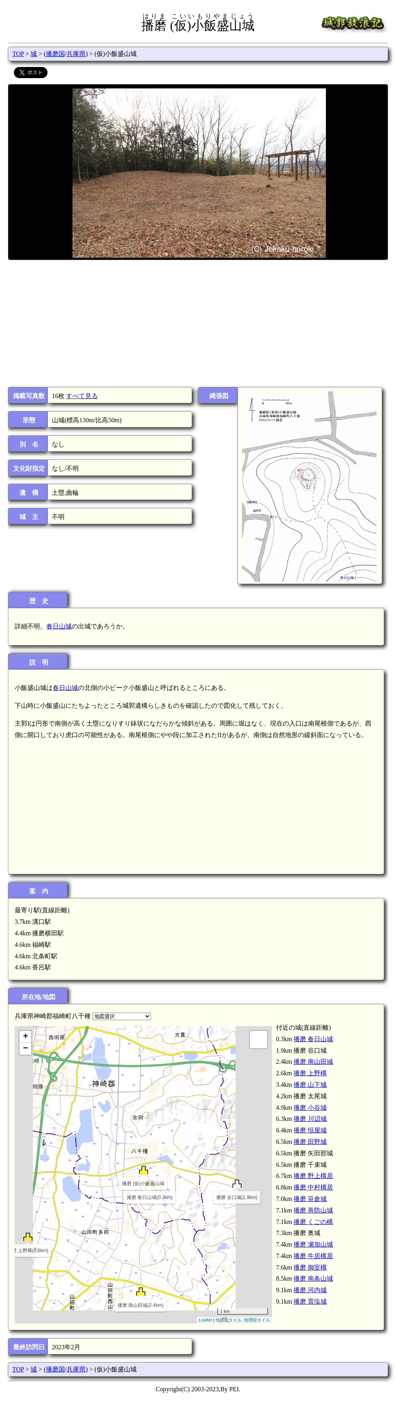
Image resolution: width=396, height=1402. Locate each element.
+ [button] (25, 1037)
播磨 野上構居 (313, 1175)
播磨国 (55, 53)
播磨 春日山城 (313, 1039)
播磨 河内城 (310, 1290)
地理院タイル (228, 1320)
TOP (18, 53)
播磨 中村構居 (313, 1187)
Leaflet (205, 1320)
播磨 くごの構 (313, 1221)
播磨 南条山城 (313, 1278)
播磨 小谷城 (310, 1107)
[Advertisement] (197, 323)
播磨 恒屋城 (310, 1130)
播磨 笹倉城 (310, 1198)
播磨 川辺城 (310, 1118)
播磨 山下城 (310, 1084)
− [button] (25, 1049)
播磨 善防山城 (313, 1210)
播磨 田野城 (310, 1141)
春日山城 (59, 626)
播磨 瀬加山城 (313, 1244)
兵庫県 (76, 53)
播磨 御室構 (310, 1267)
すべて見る (82, 396)
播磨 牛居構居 (313, 1256)
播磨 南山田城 (313, 1061)
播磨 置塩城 (310, 1301)
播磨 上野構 (310, 1073)
